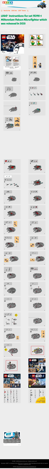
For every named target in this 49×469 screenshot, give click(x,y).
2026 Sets (14, 10)
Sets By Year (7, 10)
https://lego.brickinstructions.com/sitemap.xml (26, 466)
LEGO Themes (22, 10)
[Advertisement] (24, 146)
